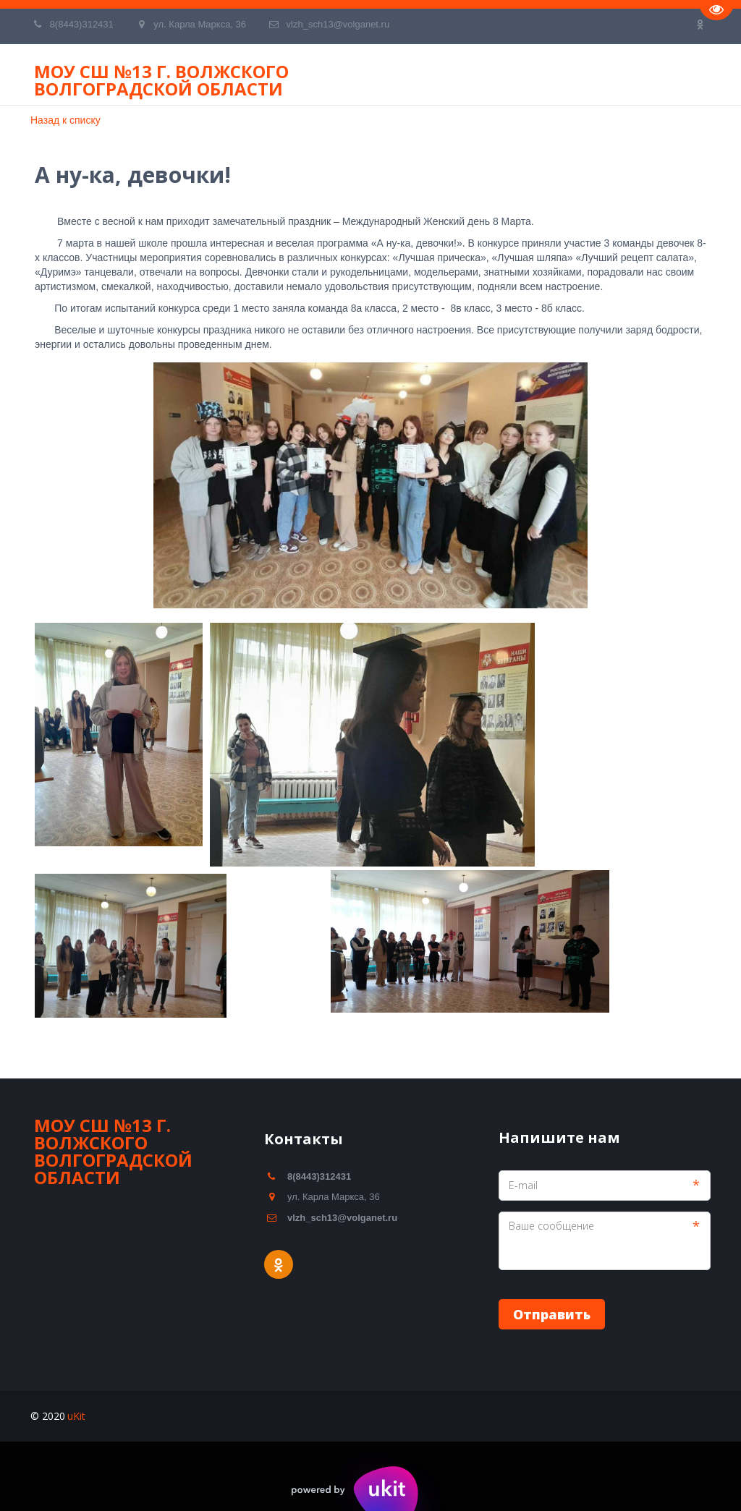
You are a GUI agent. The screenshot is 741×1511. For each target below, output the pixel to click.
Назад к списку (65, 120)
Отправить (551, 1314)
